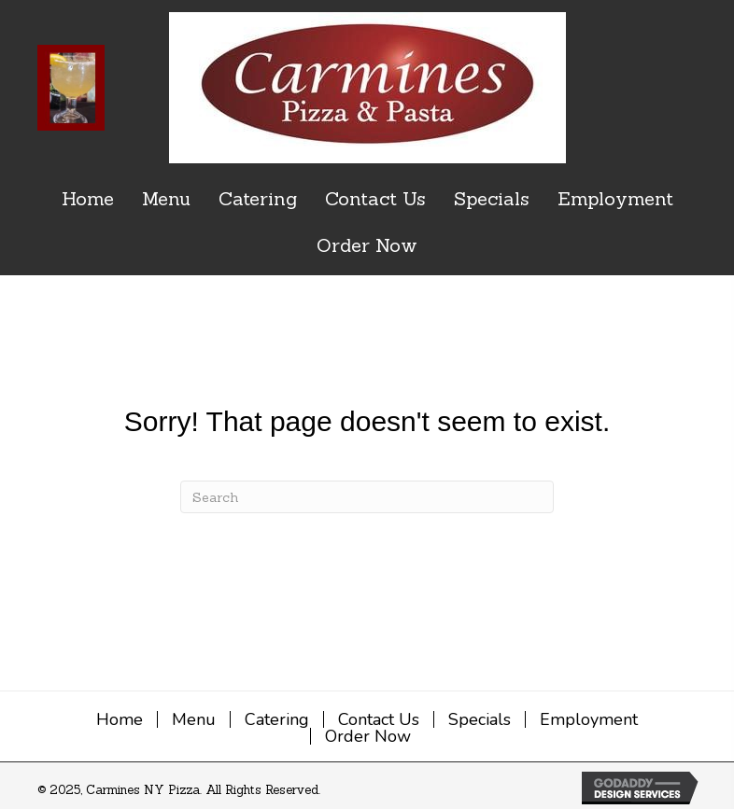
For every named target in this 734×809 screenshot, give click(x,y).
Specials (479, 719)
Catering (277, 719)
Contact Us (378, 719)
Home (119, 719)
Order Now (368, 736)
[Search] (367, 497)
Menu (194, 719)
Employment (589, 719)
